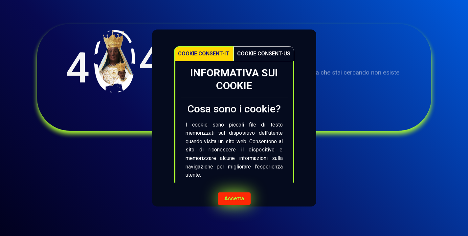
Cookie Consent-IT (203, 53)
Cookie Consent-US (263, 53)
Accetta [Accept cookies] (234, 198)
